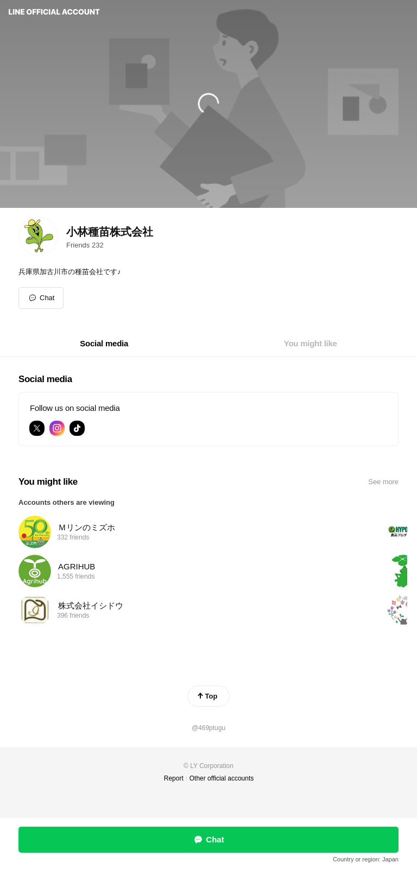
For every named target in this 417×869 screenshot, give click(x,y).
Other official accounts (221, 778)
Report (174, 778)
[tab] (104, 344)
